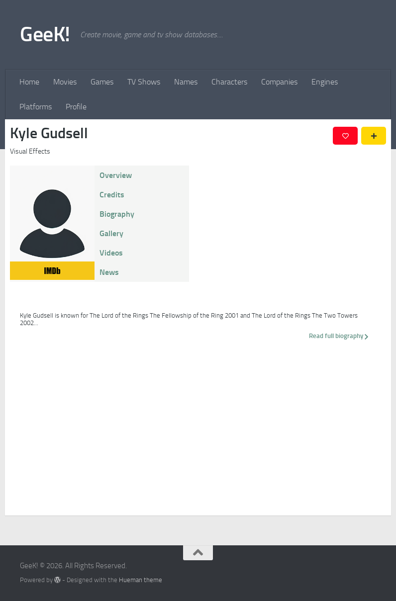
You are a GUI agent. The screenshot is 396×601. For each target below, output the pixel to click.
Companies (279, 81)
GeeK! (45, 34)
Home (29, 81)
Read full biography (339, 336)
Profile (76, 106)
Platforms (35, 106)
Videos (111, 253)
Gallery (111, 233)
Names (186, 81)
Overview (115, 175)
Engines (324, 81)
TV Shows (143, 81)
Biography (116, 214)
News (109, 272)
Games (102, 81)
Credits (111, 194)
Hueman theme (140, 580)
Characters (229, 81)
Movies (65, 81)
